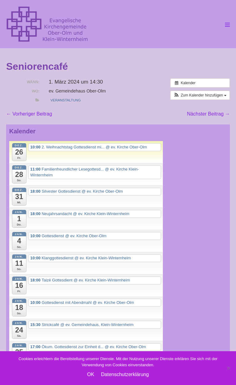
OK (90, 374)
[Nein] (228, 368)
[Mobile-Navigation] (227, 24)
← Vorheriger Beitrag (29, 113)
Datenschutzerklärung (125, 374)
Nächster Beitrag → (208, 113)
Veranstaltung (65, 100)
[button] (200, 95)
